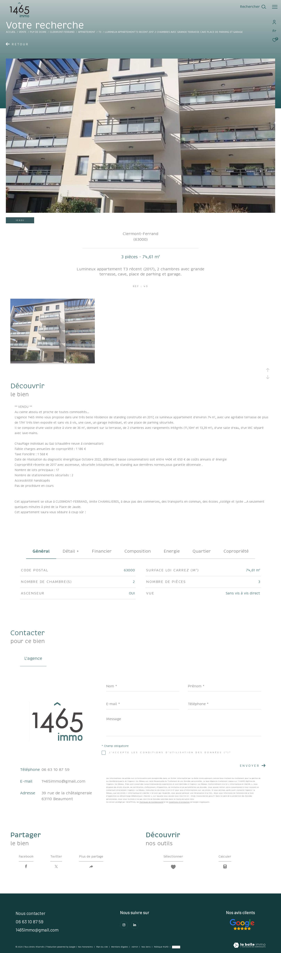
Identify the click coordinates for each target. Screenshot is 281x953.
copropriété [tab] (236, 551)
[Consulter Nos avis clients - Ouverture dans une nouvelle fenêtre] (241, 925)
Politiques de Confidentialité (151, 802)
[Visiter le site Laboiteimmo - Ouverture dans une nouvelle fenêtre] (249, 946)
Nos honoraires (85, 947)
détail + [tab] (71, 551)
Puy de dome (38, 32)
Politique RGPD (161, 947)
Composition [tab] (137, 551)
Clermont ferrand (62, 32)
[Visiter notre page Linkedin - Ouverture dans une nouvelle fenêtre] (135, 925)
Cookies (176, 947)
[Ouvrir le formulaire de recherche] (253, 7)
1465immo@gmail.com (63, 781)
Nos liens (146, 947)
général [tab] (41, 551)
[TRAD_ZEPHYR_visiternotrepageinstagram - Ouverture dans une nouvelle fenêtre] (124, 925)
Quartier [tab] (202, 551)
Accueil (11, 32)
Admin (135, 947)
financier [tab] (102, 551)
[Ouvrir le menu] (275, 7)
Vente (22, 32)
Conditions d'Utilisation (179, 802)
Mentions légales (120, 947)
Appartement (86, 32)
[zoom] (52, 362)
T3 (100, 32)
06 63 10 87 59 (55, 769)
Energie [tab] (172, 551)
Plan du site (102, 947)
